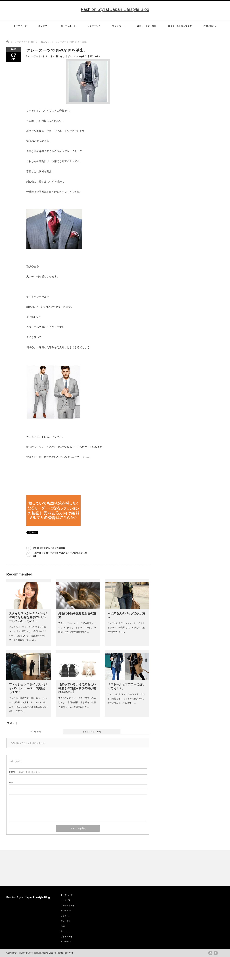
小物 (63, 926)
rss (210, 953)
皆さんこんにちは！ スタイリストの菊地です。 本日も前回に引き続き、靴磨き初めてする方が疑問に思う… (77, 702)
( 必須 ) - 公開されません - (25, 772)
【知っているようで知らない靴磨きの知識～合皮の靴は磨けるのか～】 (77, 688)
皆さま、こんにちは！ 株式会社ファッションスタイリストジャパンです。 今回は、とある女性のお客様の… (77, 627)
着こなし (45, 42)
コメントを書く (79, 56)
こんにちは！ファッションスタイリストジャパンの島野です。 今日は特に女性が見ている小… (126, 627)
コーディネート (68, 26)
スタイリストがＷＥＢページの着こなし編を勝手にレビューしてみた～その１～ (28, 617)
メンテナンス (94, 26)
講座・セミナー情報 (146, 26)
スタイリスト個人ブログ (180, 26)
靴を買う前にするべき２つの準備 (49, 548)
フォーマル (66, 921)
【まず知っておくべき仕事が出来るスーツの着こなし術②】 (60, 554)
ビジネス (35, 42)
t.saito (96, 56)
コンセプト (43, 26)
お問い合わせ (209, 26)
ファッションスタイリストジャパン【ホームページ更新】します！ (28, 688)
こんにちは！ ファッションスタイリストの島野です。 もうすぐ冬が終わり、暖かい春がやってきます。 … (126, 698)
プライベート (118, 26)
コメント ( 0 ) (35, 731)
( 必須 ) (15, 761)
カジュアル (66, 910)
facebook (216, 953)
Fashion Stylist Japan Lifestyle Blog (115, 9)
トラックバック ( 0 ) (92, 731)
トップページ (20, 26)
